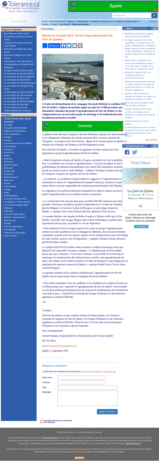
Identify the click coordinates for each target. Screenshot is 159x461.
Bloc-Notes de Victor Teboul (16, 33)
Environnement (11, 177)
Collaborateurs (83, 21)
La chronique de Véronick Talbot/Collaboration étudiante (17, 109)
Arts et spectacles (12, 134)
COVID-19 (8, 152)
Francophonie (10, 186)
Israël (6, 192)
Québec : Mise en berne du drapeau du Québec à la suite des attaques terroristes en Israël (140, 96)
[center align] (154, 15)
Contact (54, 24)
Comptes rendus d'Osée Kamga (18, 70)
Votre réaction (10, 236)
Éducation (8, 168)
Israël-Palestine (11, 196)
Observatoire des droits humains (17, 120)
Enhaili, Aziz (9, 171)
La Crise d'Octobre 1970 (15, 199)
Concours (8, 149)
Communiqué (10, 146)
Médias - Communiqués (15, 217)
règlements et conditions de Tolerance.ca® (98, 372)
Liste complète (151, 140)
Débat (7, 155)
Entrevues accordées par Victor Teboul (18, 50)
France (7, 183)
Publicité (45, 24)
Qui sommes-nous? (58, 21)
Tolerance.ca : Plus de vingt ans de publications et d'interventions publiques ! (19, 64)
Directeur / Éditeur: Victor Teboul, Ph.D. (23, 11)
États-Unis (8, 180)
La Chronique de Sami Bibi (16, 104)
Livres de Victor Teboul (14, 214)
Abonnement (64, 24)
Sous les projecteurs (13, 226)
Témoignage (9, 229)
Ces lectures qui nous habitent (18, 143)
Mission (71, 21)
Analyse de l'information (15, 131)
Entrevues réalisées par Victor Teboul (17, 56)
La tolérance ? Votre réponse (17, 202)
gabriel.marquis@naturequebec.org (59, 345)
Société (7, 223)
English (154, 21)
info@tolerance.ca (133, 444)
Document (8, 162)
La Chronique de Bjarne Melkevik (19, 77)
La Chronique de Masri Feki (16, 98)
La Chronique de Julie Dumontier (19, 92)
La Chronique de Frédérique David (20, 83)
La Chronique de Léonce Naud (18, 95)
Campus (8, 137)
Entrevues (8, 174)
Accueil (45, 21)
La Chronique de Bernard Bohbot (19, 73)
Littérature (8, 211)
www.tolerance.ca (50, 438)
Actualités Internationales (15, 128)
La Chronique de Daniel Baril (17, 80)
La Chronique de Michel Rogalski (19, 101)
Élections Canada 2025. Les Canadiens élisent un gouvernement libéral (138, 75)
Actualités (8, 125)
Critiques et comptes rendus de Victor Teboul (18, 44)
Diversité (8, 159)
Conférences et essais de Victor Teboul (18, 38)
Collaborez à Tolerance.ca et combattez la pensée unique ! (115, 21)
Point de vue (9, 220)
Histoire (7, 189)
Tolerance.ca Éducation (14, 233)
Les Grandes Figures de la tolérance (16, 206)
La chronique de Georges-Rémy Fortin (18, 87)
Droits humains (11, 165)
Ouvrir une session (80, 24)
